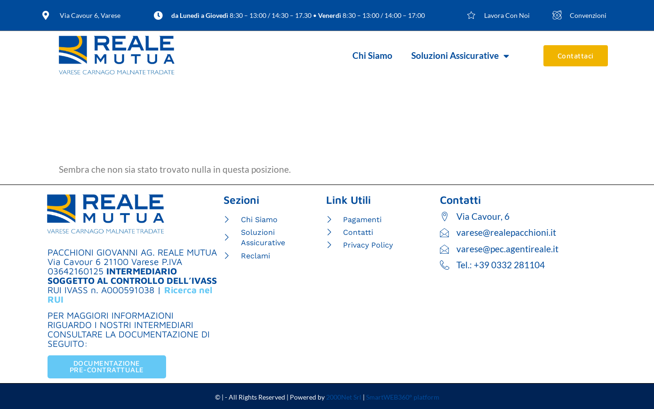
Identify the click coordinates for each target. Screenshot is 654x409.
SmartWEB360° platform (402, 397)
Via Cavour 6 (74, 261)
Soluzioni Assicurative (460, 56)
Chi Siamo (372, 55)
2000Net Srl (343, 397)
